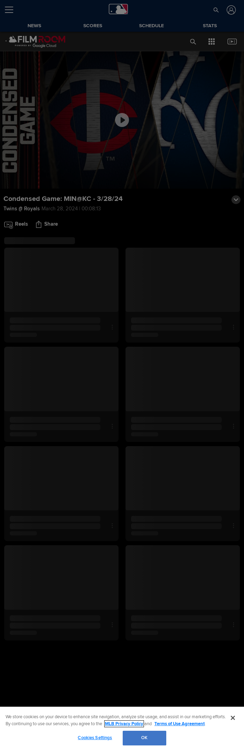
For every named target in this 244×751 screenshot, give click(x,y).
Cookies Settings (95, 738)
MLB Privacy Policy (124, 724)
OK (144, 738)
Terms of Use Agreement (179, 724)
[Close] (233, 718)
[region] (122, 729)
